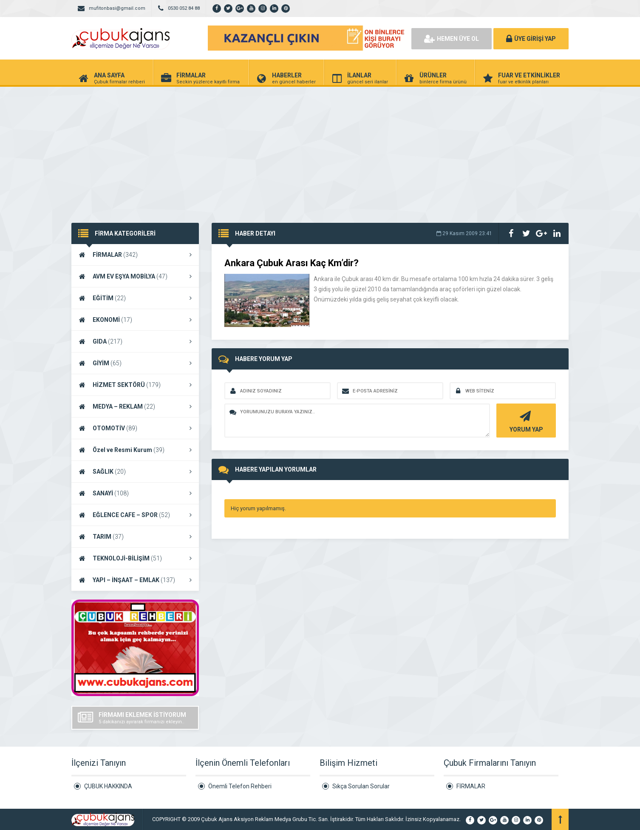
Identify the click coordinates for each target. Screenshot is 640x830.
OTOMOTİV (135, 428)
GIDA (135, 341)
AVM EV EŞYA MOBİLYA (135, 276)
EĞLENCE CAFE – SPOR (135, 515)
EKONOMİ (135, 319)
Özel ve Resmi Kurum (135, 449)
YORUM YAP (525, 421)
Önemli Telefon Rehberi (240, 786)
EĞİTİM (135, 298)
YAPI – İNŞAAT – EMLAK (135, 580)
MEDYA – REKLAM (135, 406)
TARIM (135, 536)
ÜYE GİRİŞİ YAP (531, 38)
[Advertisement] (320, 150)
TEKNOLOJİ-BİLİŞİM (135, 558)
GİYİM (135, 363)
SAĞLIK (135, 471)
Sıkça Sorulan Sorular (361, 786)
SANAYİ (135, 493)
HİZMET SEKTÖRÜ (135, 384)
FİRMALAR (135, 254)
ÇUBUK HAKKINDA (108, 786)
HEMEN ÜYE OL (451, 38)
